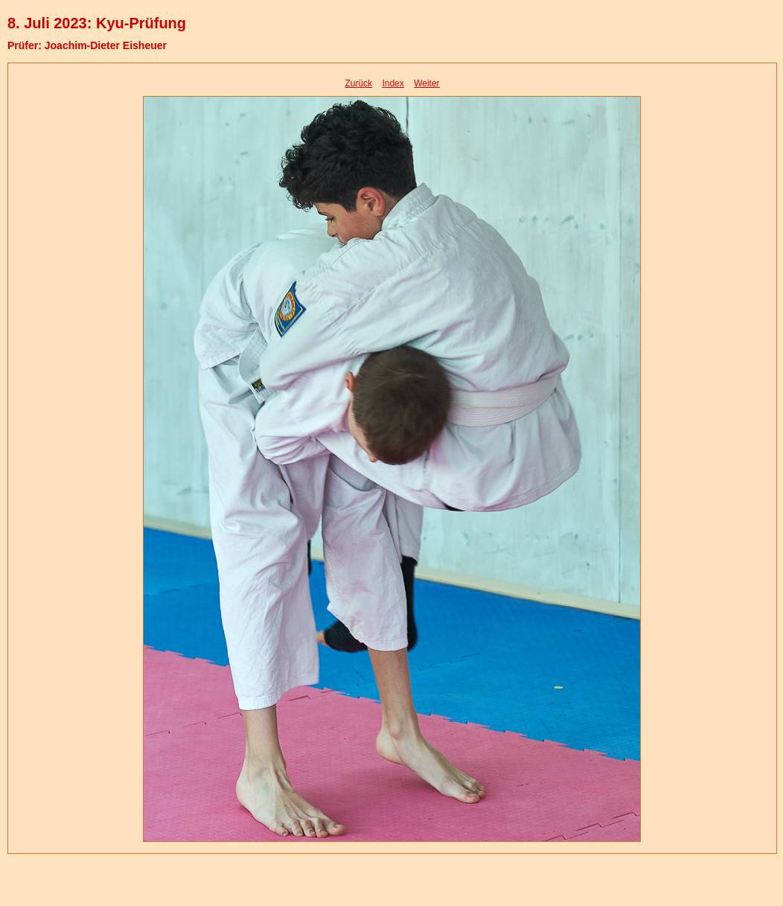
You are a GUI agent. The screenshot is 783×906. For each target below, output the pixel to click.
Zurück (358, 83)
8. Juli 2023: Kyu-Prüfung (96, 23)
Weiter (426, 83)
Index (392, 83)
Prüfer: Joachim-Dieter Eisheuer (87, 45)
